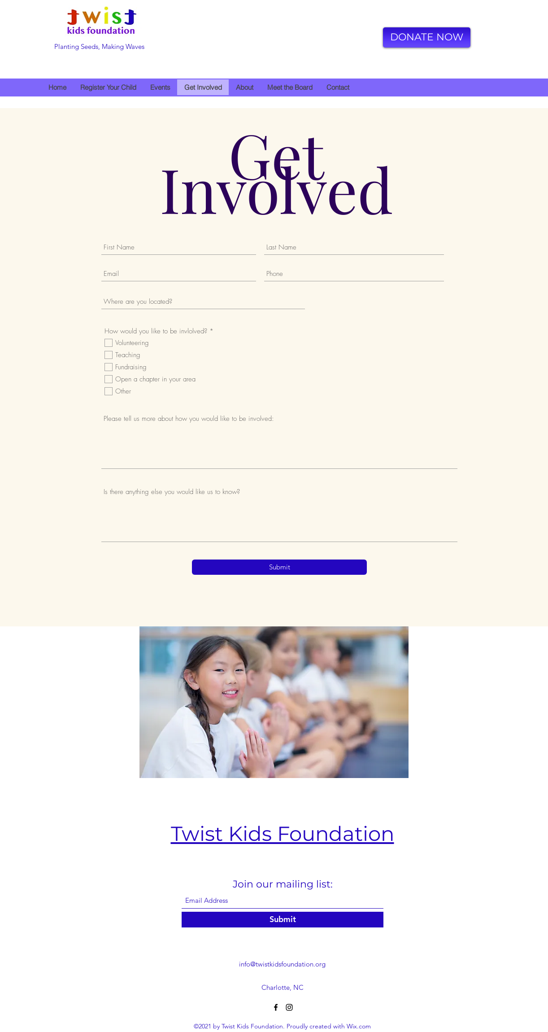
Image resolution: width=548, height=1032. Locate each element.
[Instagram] (289, 1007)
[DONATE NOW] (426, 37)
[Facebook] (275, 1007)
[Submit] (279, 567)
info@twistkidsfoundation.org (282, 964)
